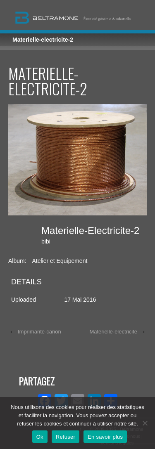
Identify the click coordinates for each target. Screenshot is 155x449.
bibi (45, 241)
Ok (39, 437)
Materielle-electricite (113, 331)
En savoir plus (105, 437)
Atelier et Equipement (59, 261)
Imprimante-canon (39, 331)
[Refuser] (145, 423)
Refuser (65, 437)
